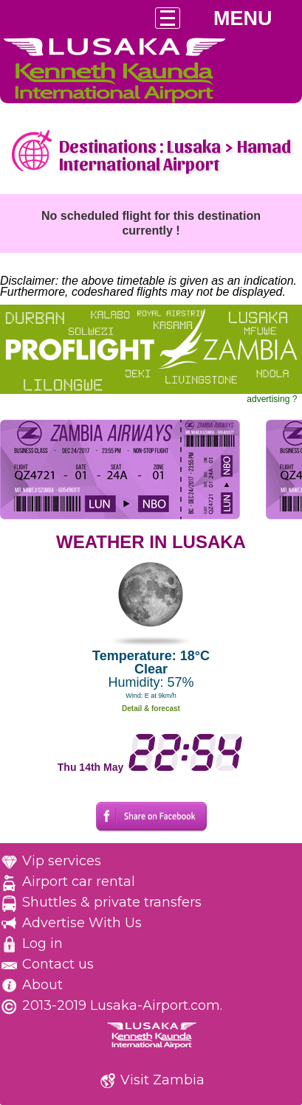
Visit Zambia (162, 1080)
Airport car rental (78, 881)
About (42, 985)
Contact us (58, 964)
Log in (42, 943)
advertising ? (272, 399)
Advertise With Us (82, 923)
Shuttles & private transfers (112, 902)
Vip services (61, 861)
